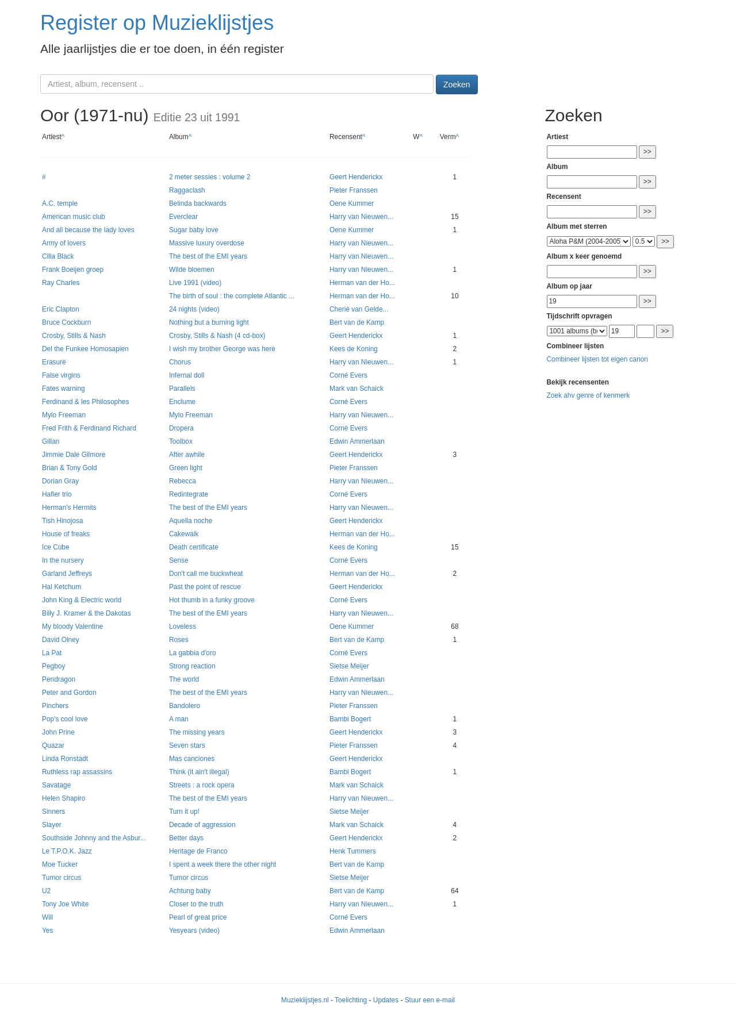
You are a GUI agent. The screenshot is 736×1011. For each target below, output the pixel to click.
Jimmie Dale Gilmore (73, 455)
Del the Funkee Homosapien (85, 349)
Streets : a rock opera (202, 785)
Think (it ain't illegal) (199, 772)
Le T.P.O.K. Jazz (67, 851)
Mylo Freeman (64, 415)
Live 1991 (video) (195, 283)
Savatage (56, 785)
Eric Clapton (60, 309)
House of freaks (66, 534)
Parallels (182, 389)
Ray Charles (60, 283)
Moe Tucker (60, 864)
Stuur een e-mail (430, 1000)
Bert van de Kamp (356, 322)
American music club (73, 217)
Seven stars (187, 745)
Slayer (52, 825)
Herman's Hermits (69, 507)
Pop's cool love (65, 719)
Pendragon (58, 679)
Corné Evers (348, 375)
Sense (179, 560)
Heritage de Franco (198, 851)
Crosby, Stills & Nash (74, 336)
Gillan (50, 441)
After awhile (187, 455)
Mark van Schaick (356, 389)
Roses (179, 640)
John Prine (58, 732)
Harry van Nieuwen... (361, 217)
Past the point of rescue (205, 587)
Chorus (180, 362)
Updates (385, 1000)
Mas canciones (191, 759)
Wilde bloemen (191, 270)
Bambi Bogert (350, 719)
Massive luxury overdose (206, 243)
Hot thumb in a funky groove (212, 600)
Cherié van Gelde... (358, 309)
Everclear (183, 217)
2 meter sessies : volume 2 (209, 177)
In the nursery (63, 560)
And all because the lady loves (88, 230)
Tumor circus (61, 878)
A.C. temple (60, 203)
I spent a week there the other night (222, 864)
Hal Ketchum (61, 587)
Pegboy (53, 666)
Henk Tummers (352, 851)
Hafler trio (57, 494)
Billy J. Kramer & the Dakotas (86, 613)
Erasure (54, 362)
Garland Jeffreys (67, 574)
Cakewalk (184, 534)
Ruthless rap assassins (77, 772)
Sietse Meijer (349, 666)
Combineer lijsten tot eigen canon (597, 359)
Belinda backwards (198, 203)
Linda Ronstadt (65, 759)
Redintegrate (188, 494)
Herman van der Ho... (362, 283)
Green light (185, 468)
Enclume (182, 402)
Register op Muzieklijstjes (157, 22)
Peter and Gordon (69, 693)
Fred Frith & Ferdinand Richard (89, 428)
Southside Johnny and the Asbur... (93, 838)
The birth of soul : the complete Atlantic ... (231, 296)
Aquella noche (190, 521)
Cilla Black (58, 256)
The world (184, 679)
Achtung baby (190, 891)
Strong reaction (192, 666)
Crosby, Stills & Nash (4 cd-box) (217, 336)
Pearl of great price (198, 917)
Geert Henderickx (356, 177)
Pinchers (55, 706)
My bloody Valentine (72, 626)
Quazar (53, 745)
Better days (186, 838)
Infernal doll (186, 375)
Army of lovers (64, 243)
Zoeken (456, 84)
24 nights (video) (194, 309)
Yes (47, 931)
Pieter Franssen (353, 190)
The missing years (196, 732)
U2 (46, 891)
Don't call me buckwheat (206, 574)
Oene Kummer (351, 203)
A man (179, 719)
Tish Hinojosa (62, 521)
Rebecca (182, 481)
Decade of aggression (202, 825)
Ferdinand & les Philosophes (85, 402)
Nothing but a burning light (209, 322)
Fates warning (63, 389)
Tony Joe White (65, 904)
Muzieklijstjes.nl (305, 1000)
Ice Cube (56, 547)
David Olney (60, 640)
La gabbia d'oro (192, 653)
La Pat (52, 653)
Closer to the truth (196, 904)
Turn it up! (184, 812)
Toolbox (181, 441)
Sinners (53, 812)
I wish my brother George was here (222, 349)
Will (47, 917)
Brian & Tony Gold (69, 468)
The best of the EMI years (208, 256)
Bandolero (184, 706)
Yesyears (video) (194, 931)
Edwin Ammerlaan (357, 441)
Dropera (181, 428)
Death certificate (193, 547)
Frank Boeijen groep (72, 270)
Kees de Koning (353, 349)
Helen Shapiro (63, 798)
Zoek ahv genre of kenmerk (588, 395)
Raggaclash (187, 190)
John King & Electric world (81, 600)
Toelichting (351, 1000)
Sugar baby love (193, 230)
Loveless (182, 626)
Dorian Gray (60, 481)
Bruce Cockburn (66, 322)
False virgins (61, 375)
